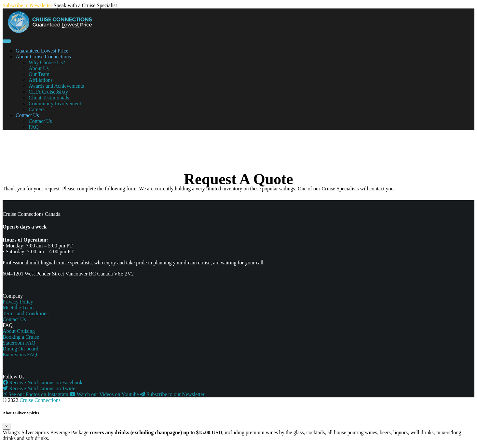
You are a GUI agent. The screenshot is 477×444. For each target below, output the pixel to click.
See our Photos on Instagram (36, 394)
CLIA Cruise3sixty (48, 92)
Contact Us (27, 115)
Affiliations (40, 80)
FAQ (34, 127)
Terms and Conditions (25, 313)
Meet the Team (18, 307)
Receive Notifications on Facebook (42, 382)
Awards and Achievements (56, 86)
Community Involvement (55, 103)
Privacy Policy (18, 301)
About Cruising (19, 331)
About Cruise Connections (43, 56)
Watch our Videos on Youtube (105, 394)
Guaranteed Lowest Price (42, 50)
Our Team (39, 74)
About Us (39, 68)
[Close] (6, 426)
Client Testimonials (49, 97)
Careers (37, 109)
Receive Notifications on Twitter (40, 388)
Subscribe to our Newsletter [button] (172, 394)
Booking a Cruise (21, 337)
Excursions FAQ (20, 354)
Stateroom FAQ (19, 343)
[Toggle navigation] (7, 41)
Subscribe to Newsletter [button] (27, 5)
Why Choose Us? (47, 62)
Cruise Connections (40, 400)
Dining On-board (20, 348)
